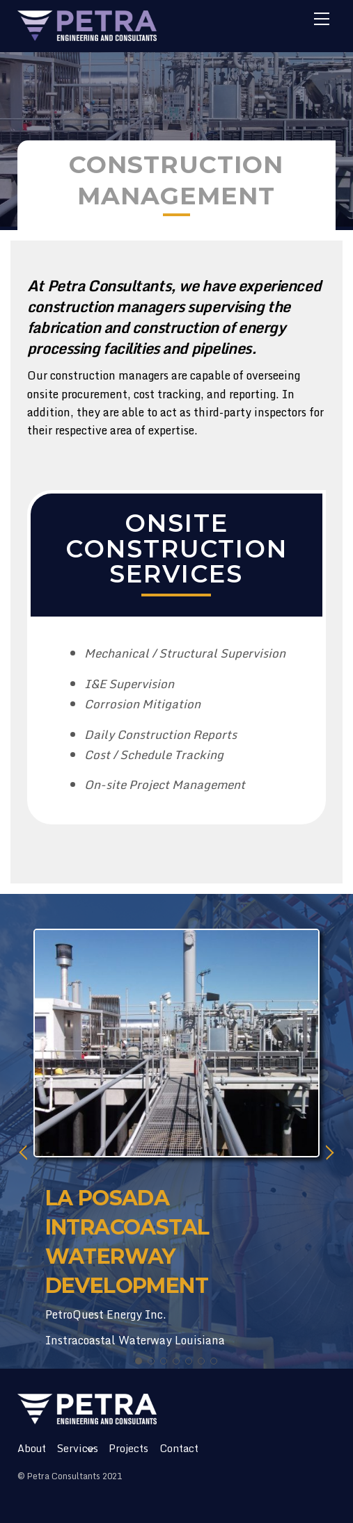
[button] (138, 1361)
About (31, 1448)
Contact (178, 1448)
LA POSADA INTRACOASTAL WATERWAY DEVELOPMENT (127, 1241)
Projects (128, 1448)
